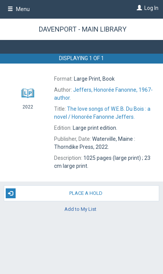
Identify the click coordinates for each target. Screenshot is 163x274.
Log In (151, 8)
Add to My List (80, 209)
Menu (19, 9)
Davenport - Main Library (82, 29)
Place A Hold (54, 193)
